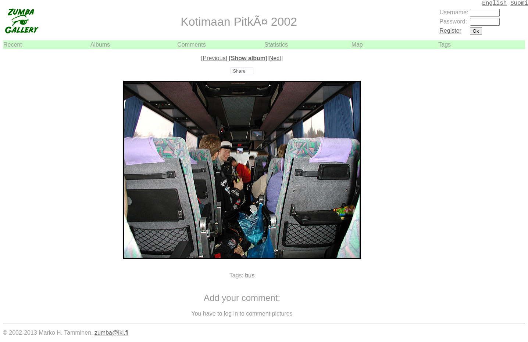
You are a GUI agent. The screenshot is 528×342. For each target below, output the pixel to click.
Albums (100, 44)
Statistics (276, 44)
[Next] (275, 58)
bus (249, 275)
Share (239, 71)
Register (450, 31)
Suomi (519, 3)
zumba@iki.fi (111, 333)
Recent (12, 44)
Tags (444, 44)
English (494, 3)
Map (357, 44)
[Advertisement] (503, 159)
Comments (191, 44)
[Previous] (214, 58)
